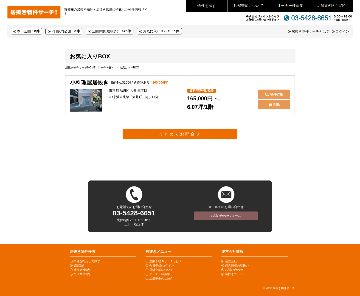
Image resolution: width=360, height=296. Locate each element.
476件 (126, 31)
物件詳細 (276, 94)
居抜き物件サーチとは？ (310, 31)
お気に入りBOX (129, 67)
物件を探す (206, 6)
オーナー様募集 (290, 6)
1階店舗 (78, 265)
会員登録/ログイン (161, 265)
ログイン (342, 31)
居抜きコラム (234, 274)
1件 (176, 31)
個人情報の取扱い (237, 265)
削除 (276, 105)
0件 (36, 31)
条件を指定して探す (86, 261)
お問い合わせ (234, 269)
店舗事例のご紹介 (331, 6)
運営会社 (231, 261)
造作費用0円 (81, 274)
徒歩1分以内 (81, 269)
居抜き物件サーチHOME (80, 67)
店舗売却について (248, 6)
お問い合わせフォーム (226, 215)
